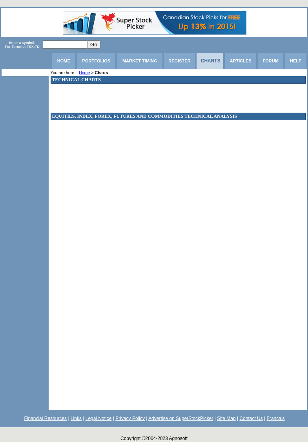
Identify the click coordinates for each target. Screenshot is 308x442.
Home (84, 72)
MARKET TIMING (139, 60)
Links (76, 418)
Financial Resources (45, 418)
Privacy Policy (130, 418)
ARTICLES (241, 60)
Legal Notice (99, 418)
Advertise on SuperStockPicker (180, 418)
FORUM (271, 60)
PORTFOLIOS (96, 60)
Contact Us (250, 418)
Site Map (226, 418)
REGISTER (179, 60)
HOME (63, 60)
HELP (295, 60)
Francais (276, 418)
